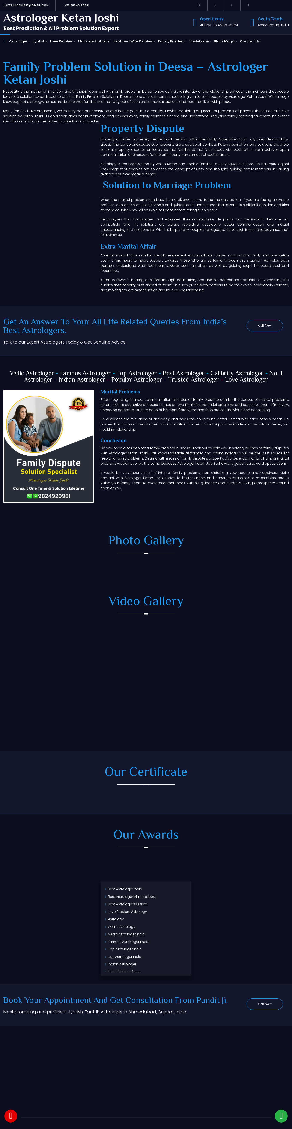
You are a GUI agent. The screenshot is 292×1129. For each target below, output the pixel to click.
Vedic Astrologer (32, 374)
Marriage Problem (93, 41)
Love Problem (61, 41)
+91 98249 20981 (75, 5)
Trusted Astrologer (193, 380)
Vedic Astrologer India (126, 934)
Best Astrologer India (125, 889)
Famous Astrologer (85, 374)
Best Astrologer (184, 374)
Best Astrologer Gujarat (127, 904)
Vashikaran (199, 41)
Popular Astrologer (136, 380)
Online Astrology (121, 926)
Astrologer (18, 41)
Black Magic (224, 41)
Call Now (265, 326)
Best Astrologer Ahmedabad (131, 896)
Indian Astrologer (81, 380)
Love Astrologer (246, 380)
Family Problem (171, 41)
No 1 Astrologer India (124, 956)
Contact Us (250, 41)
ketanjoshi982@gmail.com (26, 5)
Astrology (116, 919)
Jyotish (38, 41)
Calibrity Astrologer (237, 374)
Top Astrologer (137, 374)
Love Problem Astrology (127, 911)
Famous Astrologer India (128, 941)
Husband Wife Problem (133, 41)
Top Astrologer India (125, 949)
